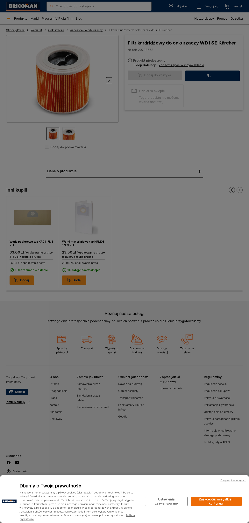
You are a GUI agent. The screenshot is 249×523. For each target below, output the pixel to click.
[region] (124, 499)
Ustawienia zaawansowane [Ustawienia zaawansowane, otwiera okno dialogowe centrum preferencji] (166, 501)
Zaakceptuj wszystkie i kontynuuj (216, 501)
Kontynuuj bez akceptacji (233, 480)
